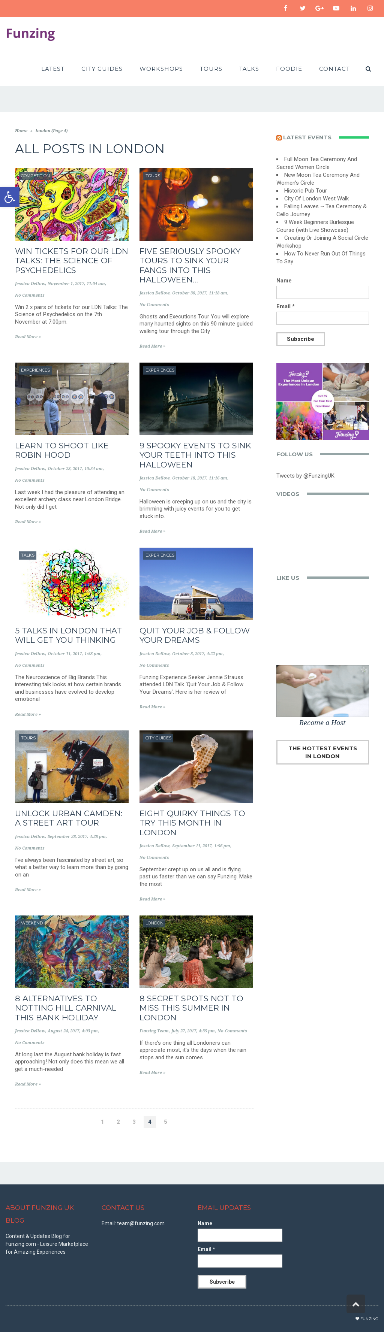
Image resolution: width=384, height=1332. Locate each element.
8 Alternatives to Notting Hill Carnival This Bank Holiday (65, 1008)
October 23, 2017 (65, 468)
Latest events (307, 137)
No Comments (30, 295)
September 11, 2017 (192, 846)
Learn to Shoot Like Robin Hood (62, 450)
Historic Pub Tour (305, 190)
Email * (285, 306)
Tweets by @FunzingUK (305, 475)
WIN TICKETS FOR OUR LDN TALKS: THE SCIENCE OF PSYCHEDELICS (71, 260)
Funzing (369, 1318)
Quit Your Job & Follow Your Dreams (195, 635)
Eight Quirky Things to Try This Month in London (192, 823)
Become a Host (322, 723)
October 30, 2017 (189, 293)
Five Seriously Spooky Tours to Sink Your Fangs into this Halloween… (190, 265)
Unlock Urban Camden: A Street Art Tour (68, 818)
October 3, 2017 (188, 653)
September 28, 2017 (67, 836)
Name (284, 280)
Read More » (28, 336)
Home (21, 130)
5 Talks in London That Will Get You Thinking (68, 635)
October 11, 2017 (65, 653)
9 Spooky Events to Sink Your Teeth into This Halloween (195, 455)
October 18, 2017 (189, 478)
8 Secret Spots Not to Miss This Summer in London (191, 1008)
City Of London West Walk (316, 198)
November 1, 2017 (66, 283)
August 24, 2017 (63, 1031)
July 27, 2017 (183, 1031)
